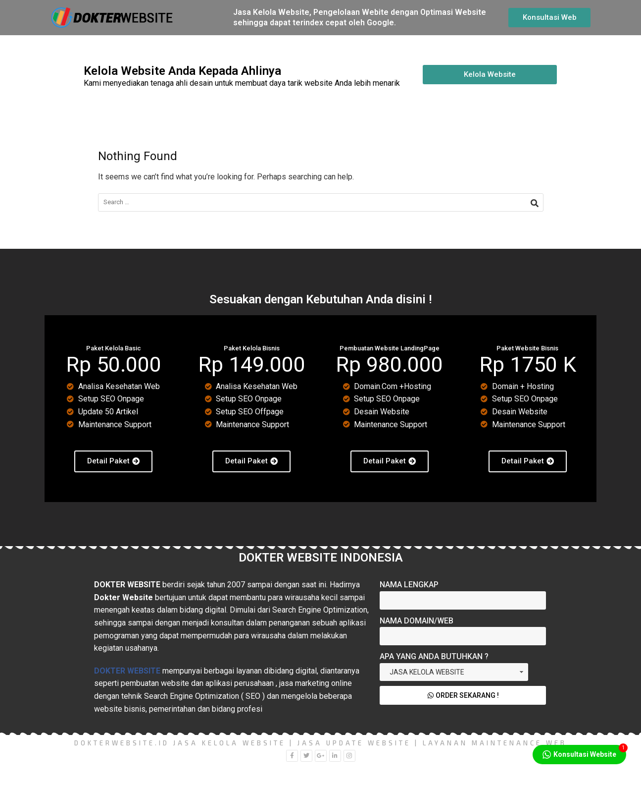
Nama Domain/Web (416, 620)
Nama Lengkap (409, 584)
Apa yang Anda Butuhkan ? (434, 656)
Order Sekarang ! (463, 695)
